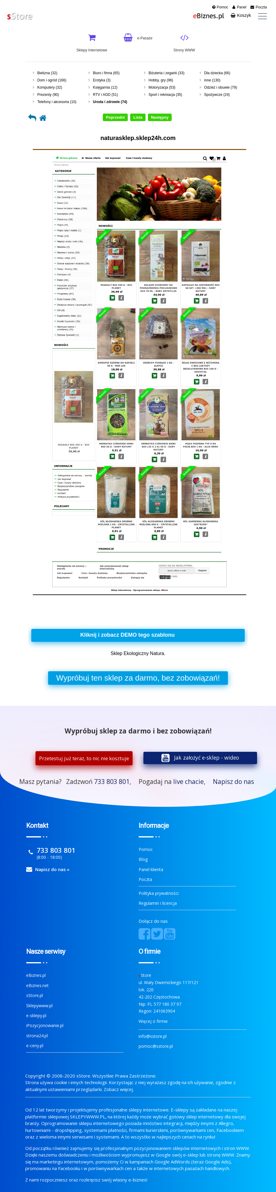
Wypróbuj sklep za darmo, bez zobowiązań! (138, 677)
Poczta (145, 879)
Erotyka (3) (102, 80)
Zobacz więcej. (119, 1089)
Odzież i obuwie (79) (220, 87)
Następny (160, 117)
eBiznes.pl (36, 975)
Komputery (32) (49, 87)
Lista (137, 117)
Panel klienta (151, 869)
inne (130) (212, 80)
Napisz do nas (233, 781)
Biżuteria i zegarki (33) (166, 73)
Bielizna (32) (47, 73)
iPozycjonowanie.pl (44, 1025)
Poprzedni (115, 117)
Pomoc (146, 849)
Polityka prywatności (159, 893)
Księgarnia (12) (105, 87)
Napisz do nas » (52, 869)
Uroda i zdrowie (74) (110, 102)
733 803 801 (112, 781)
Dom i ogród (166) (51, 80)
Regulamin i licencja (158, 903)
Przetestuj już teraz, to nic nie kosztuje (84, 758)
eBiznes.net (37, 985)
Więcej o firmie (153, 1021)
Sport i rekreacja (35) (165, 95)
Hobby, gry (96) (161, 80)
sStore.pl (34, 995)
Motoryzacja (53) (162, 87)
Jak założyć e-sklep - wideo (206, 757)
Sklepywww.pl (39, 1005)
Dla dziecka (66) (217, 73)
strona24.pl (37, 1035)
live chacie (188, 781)
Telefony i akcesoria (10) (56, 102)
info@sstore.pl (153, 1036)
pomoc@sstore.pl (156, 1046)
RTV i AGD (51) (105, 95)
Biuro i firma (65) (106, 73)
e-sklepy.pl (36, 1015)
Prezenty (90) (48, 95)
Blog (143, 859)
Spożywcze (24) (217, 95)
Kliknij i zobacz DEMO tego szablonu (127, 635)
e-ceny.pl (34, 1045)
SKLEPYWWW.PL (87, 1117)
